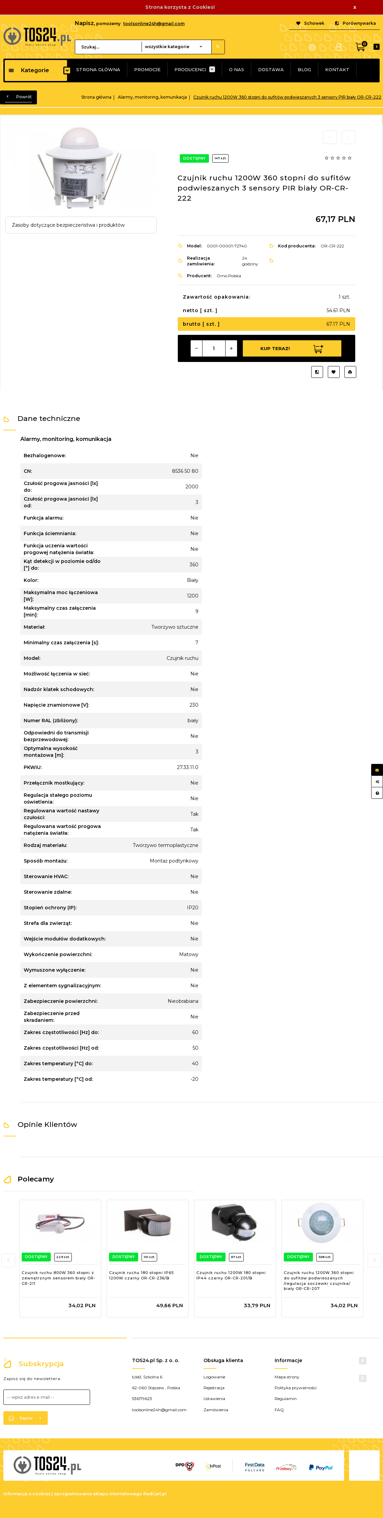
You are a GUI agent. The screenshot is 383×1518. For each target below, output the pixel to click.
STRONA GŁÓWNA (98, 69)
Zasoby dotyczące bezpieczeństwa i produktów (68, 225)
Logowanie (214, 1382)
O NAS (236, 69)
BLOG (304, 69)
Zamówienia (216, 1415)
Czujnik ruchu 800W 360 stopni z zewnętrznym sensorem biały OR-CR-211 (58, 1278)
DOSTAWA (271, 69)
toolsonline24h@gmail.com (154, 23)
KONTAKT (337, 69)
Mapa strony (287, 1382)
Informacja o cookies (26, 1499)
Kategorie (28, 70)
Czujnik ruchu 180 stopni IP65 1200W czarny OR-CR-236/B (141, 1275)
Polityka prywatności (296, 1393)
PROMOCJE (147, 69)
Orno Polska (229, 275)
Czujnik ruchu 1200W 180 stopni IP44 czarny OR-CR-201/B (231, 1275)
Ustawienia (214, 1403)
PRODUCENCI (190, 69)
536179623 (142, 1403)
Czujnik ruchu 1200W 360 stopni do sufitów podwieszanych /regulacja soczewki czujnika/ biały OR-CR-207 (319, 1280)
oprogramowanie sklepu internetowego (98, 1499)
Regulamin (286, 1403)
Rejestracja (214, 1393)
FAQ (279, 1415)
